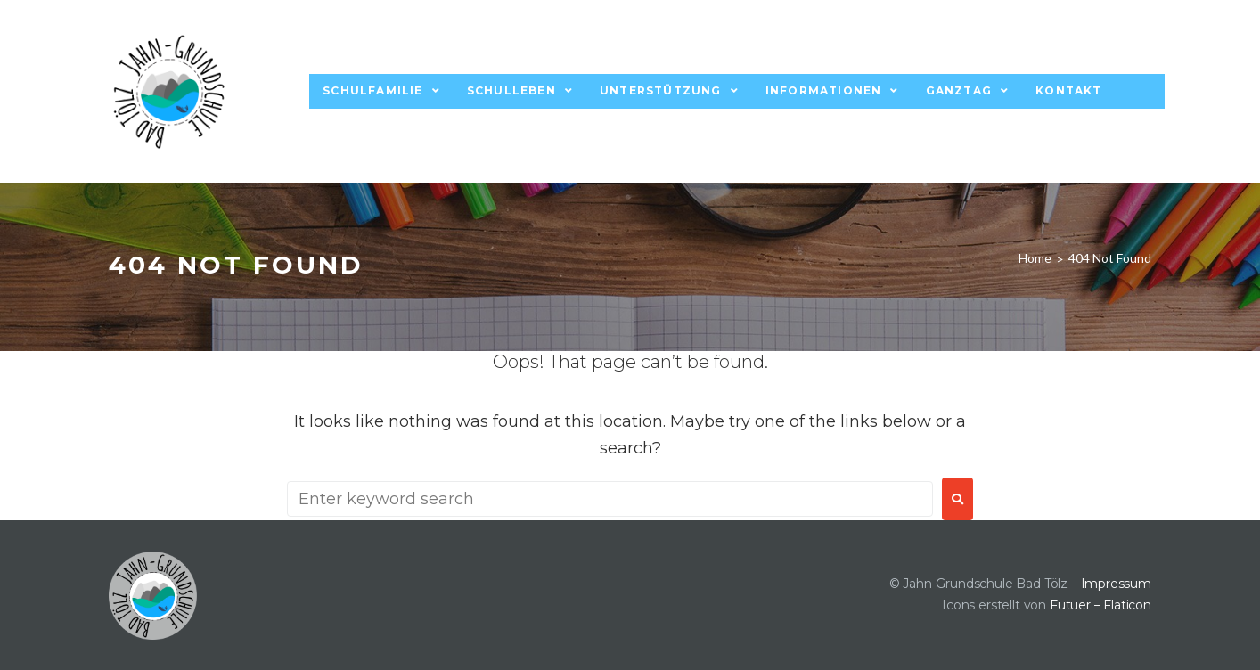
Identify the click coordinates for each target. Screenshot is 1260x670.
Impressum (1116, 584)
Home (1035, 258)
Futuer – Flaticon (1100, 605)
